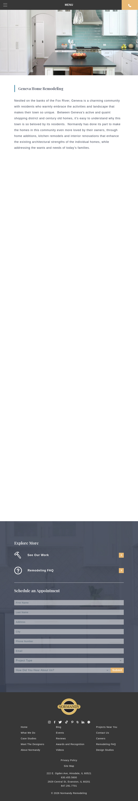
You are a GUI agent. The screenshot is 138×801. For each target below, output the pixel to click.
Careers (100, 738)
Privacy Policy (69, 760)
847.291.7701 (69, 785)
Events (60, 732)
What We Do (28, 732)
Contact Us (102, 732)
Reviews (61, 738)
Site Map (69, 766)
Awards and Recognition (70, 744)
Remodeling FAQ (106, 744)
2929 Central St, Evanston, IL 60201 (69, 781)
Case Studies (28, 738)
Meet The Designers (32, 744)
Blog (58, 727)
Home (24, 727)
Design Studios (105, 750)
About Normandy (30, 750)
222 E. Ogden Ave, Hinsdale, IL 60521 (69, 773)
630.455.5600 (69, 777)
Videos (60, 750)
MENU (38, 5)
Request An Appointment (129, 5)
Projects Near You (106, 727)
